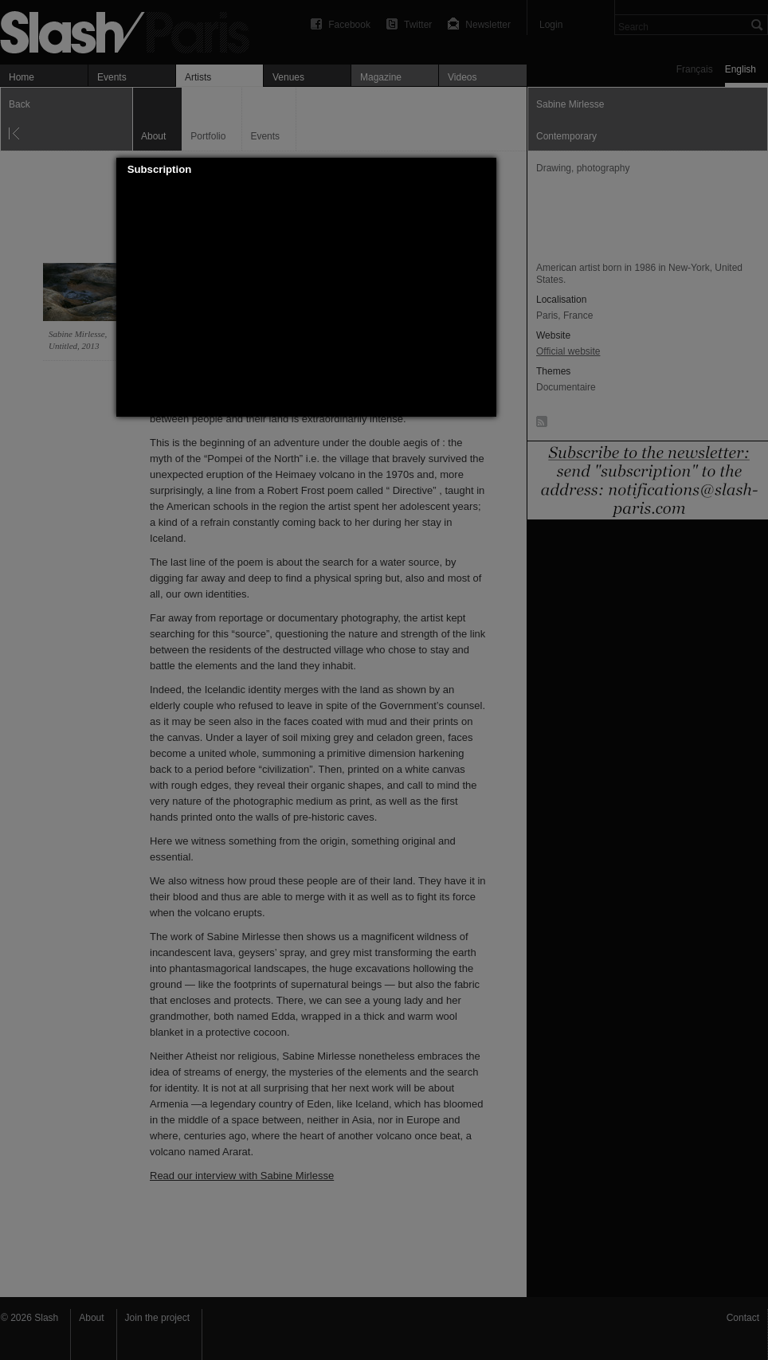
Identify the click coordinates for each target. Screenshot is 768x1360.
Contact (743, 1317)
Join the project (157, 1317)
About (91, 1317)
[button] (484, 169)
